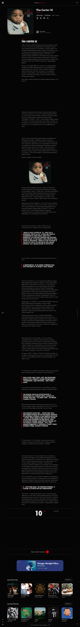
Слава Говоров (42, 31)
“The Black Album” (51, 61)
